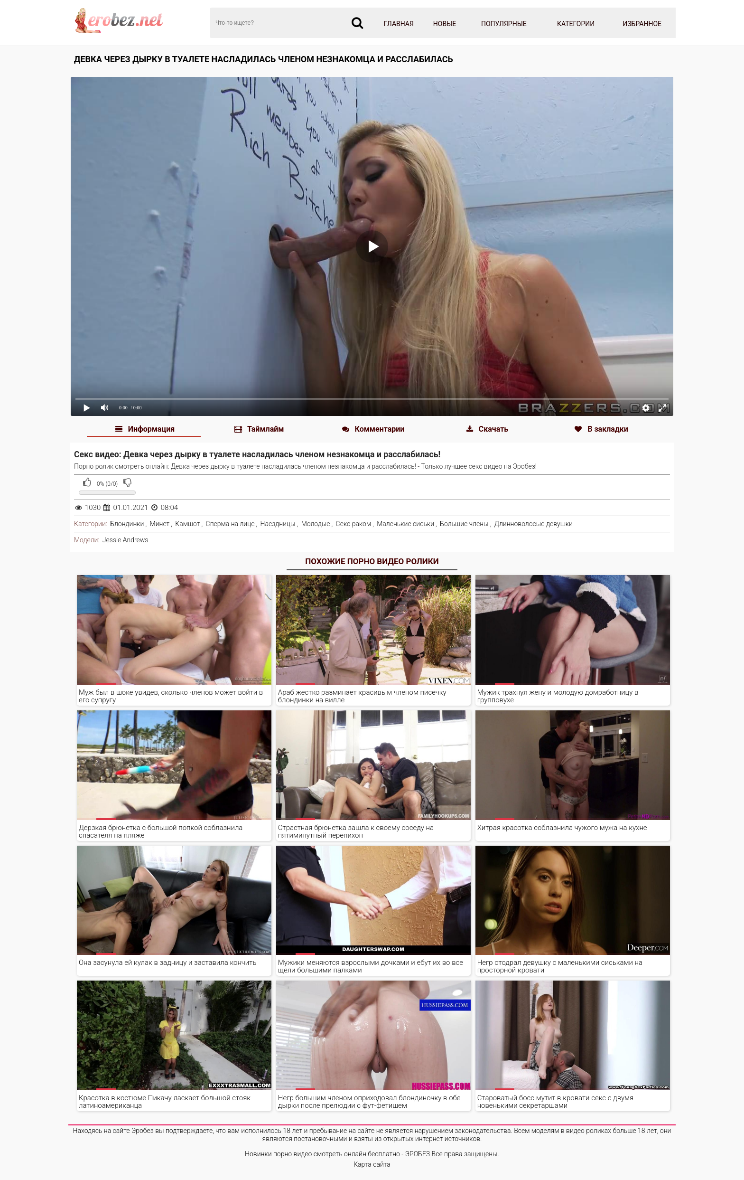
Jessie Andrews (125, 540)
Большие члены (464, 524)
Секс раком (354, 524)
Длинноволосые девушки (533, 524)
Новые (444, 24)
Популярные (504, 24)
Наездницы (278, 524)
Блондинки (127, 524)
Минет (160, 524)
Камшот (187, 524)
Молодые (315, 524)
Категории (576, 24)
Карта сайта (372, 1164)
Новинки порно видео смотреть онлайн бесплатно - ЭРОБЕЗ (337, 1154)
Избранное (642, 24)
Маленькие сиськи (405, 524)
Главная (399, 24)
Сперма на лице (230, 524)
